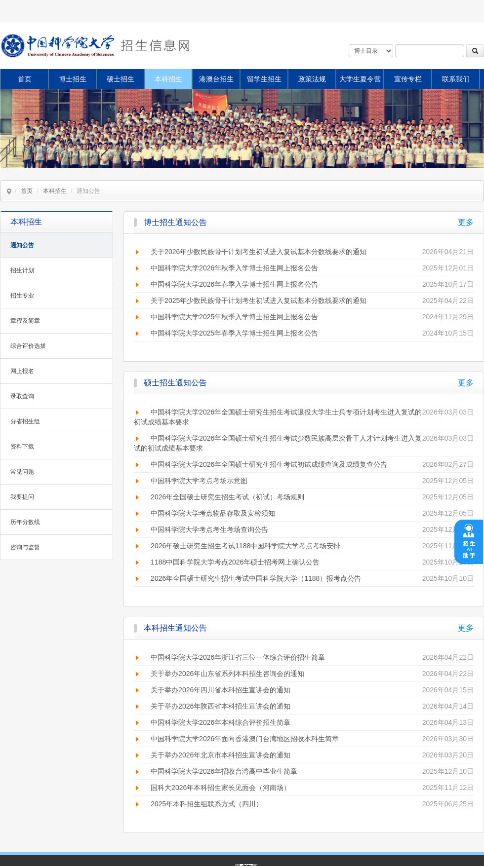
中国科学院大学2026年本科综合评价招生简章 (220, 722)
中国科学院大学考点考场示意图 (199, 481)
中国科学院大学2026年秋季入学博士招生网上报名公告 (234, 268)
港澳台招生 (216, 79)
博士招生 (72, 79)
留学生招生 (264, 79)
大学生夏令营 (360, 79)
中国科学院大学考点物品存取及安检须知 (213, 513)
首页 (25, 79)
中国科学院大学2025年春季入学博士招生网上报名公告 (234, 333)
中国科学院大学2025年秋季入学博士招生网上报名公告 (234, 317)
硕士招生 (120, 79)
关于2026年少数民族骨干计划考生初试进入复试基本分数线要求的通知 (258, 252)
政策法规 (312, 79)
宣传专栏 (408, 79)
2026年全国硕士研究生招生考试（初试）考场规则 (227, 497)
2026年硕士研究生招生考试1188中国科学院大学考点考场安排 (245, 546)
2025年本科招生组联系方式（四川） (207, 804)
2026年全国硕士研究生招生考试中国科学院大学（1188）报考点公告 (256, 578)
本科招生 (168, 79)
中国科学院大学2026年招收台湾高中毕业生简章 (224, 771)
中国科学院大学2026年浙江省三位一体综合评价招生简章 (238, 657)
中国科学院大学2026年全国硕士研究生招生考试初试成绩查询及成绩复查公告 (269, 464)
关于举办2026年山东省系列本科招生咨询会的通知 (227, 674)
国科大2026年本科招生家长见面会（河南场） (220, 787)
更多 (466, 222)
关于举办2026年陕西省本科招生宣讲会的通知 (220, 706)
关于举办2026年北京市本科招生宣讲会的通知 (220, 755)
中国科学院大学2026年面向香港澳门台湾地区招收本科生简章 (245, 739)
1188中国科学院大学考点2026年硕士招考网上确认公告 (235, 562)
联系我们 (456, 79)
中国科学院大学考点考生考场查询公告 (209, 529)
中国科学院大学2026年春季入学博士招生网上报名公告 (234, 284)
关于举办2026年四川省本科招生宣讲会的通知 (220, 690)
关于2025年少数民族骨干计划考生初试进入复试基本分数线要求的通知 (258, 300)
